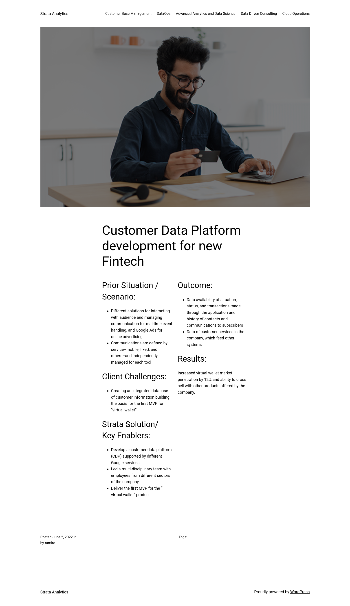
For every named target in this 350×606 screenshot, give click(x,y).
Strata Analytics (54, 13)
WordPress (300, 591)
